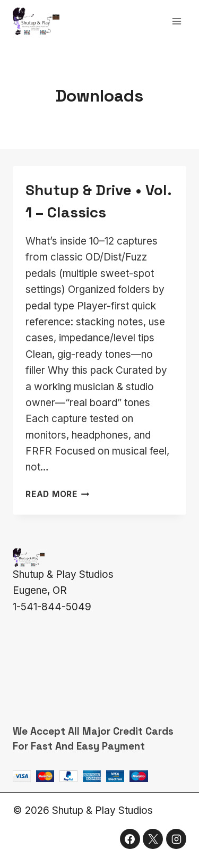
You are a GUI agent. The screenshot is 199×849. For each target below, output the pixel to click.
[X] (153, 839)
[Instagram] (176, 839)
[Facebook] (130, 839)
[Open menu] (176, 21)
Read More (57, 494)
